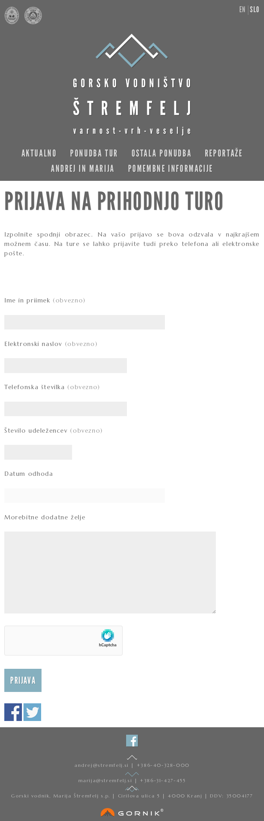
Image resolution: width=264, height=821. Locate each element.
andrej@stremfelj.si (102, 765)
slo (255, 9)
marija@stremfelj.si (106, 780)
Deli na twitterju (32, 712)
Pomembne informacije (170, 168)
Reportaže (224, 153)
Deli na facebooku (13, 712)
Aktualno (39, 153)
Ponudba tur (94, 153)
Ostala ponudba (162, 153)
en (242, 9)
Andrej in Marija (83, 168)
